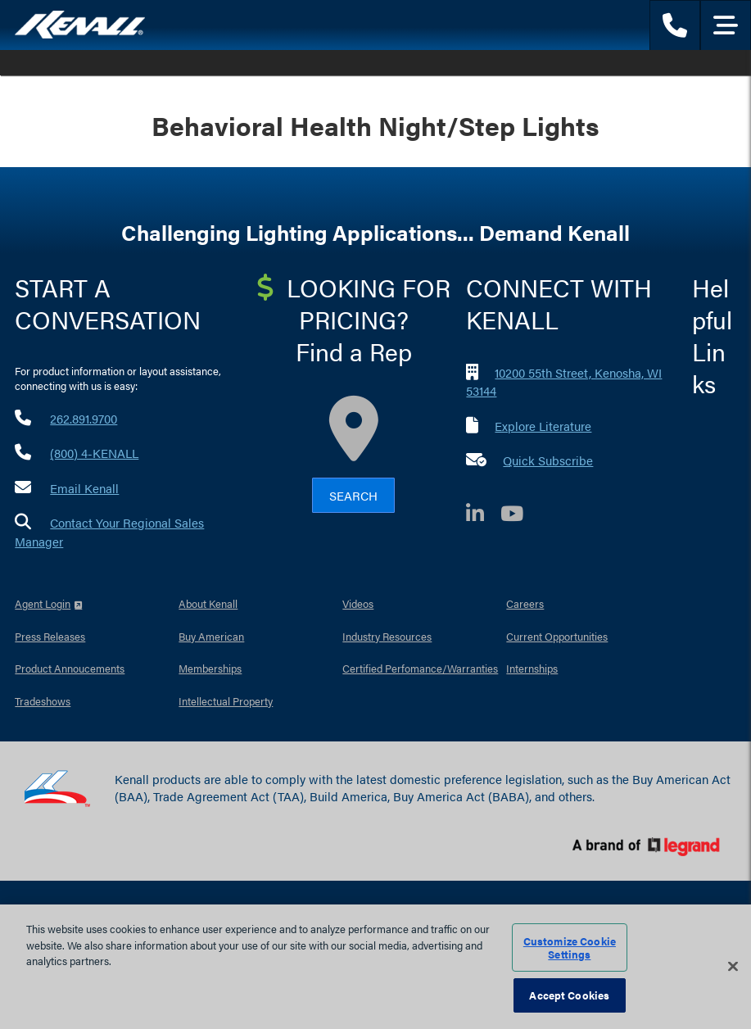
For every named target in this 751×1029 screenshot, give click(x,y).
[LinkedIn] (483, 515)
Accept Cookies (569, 995)
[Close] (733, 967)
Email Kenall (84, 487)
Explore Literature (543, 425)
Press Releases (50, 636)
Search (353, 495)
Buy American (211, 636)
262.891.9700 (83, 418)
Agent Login (42, 603)
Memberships (210, 668)
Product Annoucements (69, 668)
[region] (375, 966)
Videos (357, 603)
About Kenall (208, 603)
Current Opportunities (557, 636)
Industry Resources (387, 636)
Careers (525, 603)
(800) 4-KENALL (94, 452)
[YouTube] (520, 515)
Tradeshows (42, 701)
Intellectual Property (226, 701)
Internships (532, 668)
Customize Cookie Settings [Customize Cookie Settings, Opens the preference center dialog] (569, 947)
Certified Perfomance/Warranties (420, 668)
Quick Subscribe (548, 460)
